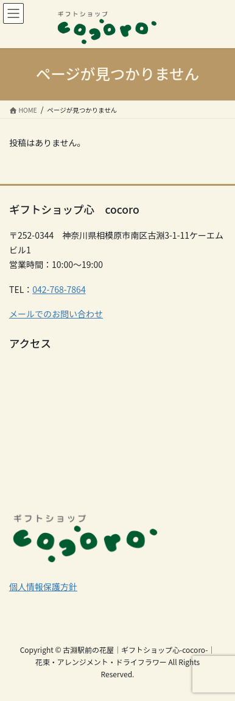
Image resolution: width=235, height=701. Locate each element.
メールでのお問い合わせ (56, 314)
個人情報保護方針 (43, 586)
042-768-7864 (58, 289)
